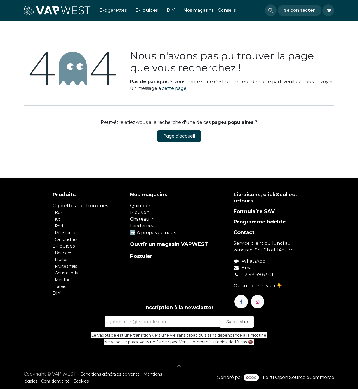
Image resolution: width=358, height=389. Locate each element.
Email (248, 268)
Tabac (60, 286)
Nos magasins (148, 195)
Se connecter (299, 10)
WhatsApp (253, 261)
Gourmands (66, 273)
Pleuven (139, 212)
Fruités (61, 259)
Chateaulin (142, 219)
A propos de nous (156, 232)
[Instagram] (257, 301)
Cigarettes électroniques (80, 205)
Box (58, 212)
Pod (59, 226)
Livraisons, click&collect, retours (266, 198)
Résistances (66, 232)
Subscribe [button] (237, 321)
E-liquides (64, 246)
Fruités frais (66, 266)
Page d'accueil (179, 136)
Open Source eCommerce (304, 377)
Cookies (81, 381)
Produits (64, 195)
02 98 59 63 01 (257, 274)
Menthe (62, 279)
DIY (56, 293)
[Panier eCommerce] (328, 10)
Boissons (63, 252)
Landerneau (144, 226)
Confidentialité (55, 381)
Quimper (140, 205)
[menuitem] (115, 10)
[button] (271, 10)
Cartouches (66, 239)
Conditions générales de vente (110, 374)
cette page (174, 88)
